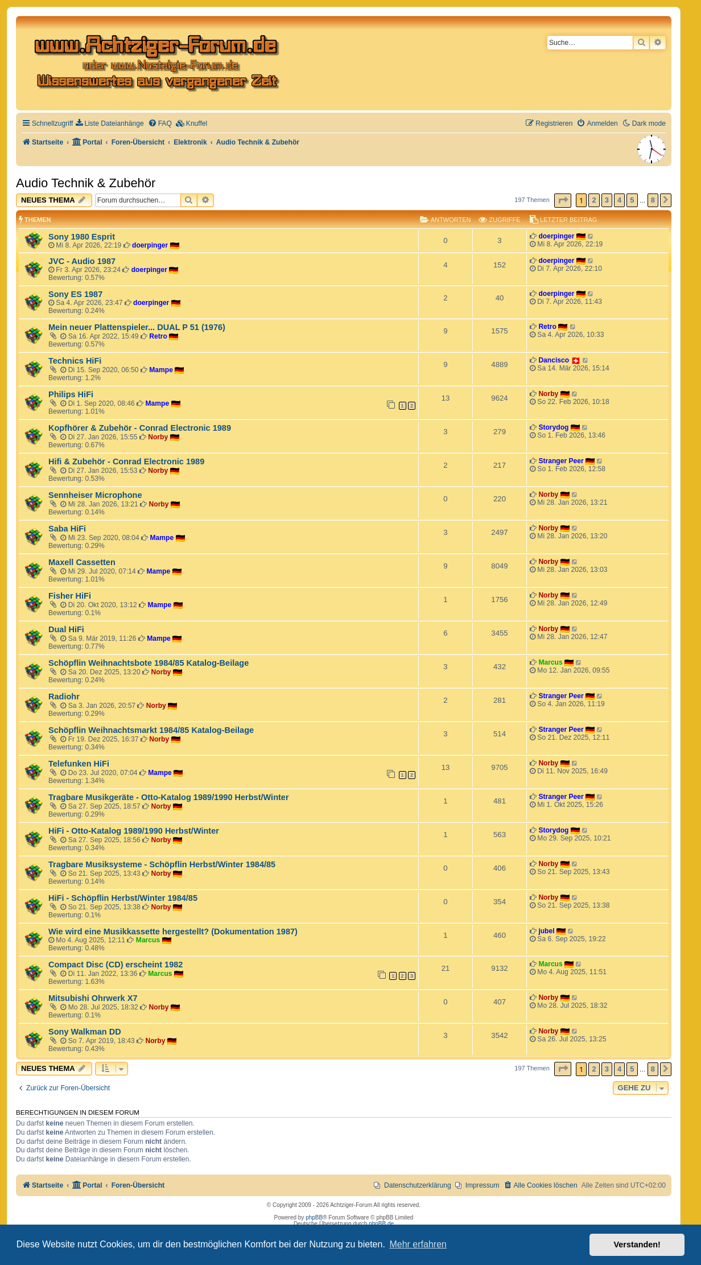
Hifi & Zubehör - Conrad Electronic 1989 (126, 461)
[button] (562, 200)
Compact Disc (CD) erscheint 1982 (115, 964)
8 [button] (653, 200)
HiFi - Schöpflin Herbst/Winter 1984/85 (122, 898)
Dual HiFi (66, 629)
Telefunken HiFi (78, 763)
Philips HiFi (70, 394)
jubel (546, 931)
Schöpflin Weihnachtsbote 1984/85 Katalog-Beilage (148, 662)
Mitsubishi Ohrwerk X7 (92, 998)
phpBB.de (381, 1224)
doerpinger (150, 245)
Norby (548, 394)
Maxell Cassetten (82, 562)
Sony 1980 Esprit (81, 236)
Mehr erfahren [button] (418, 1244)
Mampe (161, 370)
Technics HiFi (74, 360)
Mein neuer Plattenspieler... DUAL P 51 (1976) (136, 327)
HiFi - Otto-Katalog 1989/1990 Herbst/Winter (133, 830)
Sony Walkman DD (84, 1031)
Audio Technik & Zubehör (85, 183)
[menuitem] (109, 123)
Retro (158, 336)
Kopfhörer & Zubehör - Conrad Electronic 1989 (139, 427)
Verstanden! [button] (637, 1244)
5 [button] (632, 200)
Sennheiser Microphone (95, 495)
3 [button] (607, 200)
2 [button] (594, 200)
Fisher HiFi (69, 595)
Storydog (553, 427)
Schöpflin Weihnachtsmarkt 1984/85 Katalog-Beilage (151, 730)
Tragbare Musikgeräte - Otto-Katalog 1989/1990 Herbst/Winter (168, 797)
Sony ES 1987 (75, 294)
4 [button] (619, 200)
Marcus (550, 662)
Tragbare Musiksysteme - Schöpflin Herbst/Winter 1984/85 (161, 864)
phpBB (314, 1217)
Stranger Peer (560, 461)
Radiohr (64, 696)
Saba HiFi (67, 528)
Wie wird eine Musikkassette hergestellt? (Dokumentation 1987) (173, 931)
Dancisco (553, 360)
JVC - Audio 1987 (82, 261)
